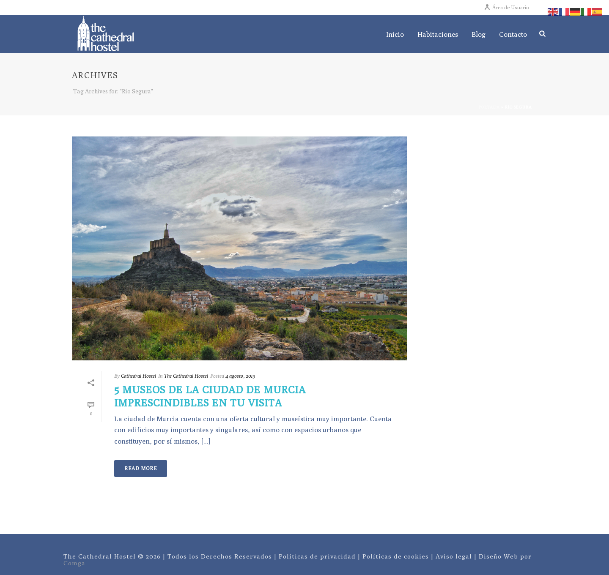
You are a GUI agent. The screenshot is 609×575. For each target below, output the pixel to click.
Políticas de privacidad (317, 556)
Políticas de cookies (395, 556)
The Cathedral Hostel (186, 376)
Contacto (513, 34)
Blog (479, 34)
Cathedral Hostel (138, 376)
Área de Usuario (506, 7)
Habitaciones (437, 34)
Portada (489, 106)
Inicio (395, 34)
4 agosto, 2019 (240, 376)
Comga (74, 563)
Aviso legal (454, 556)
